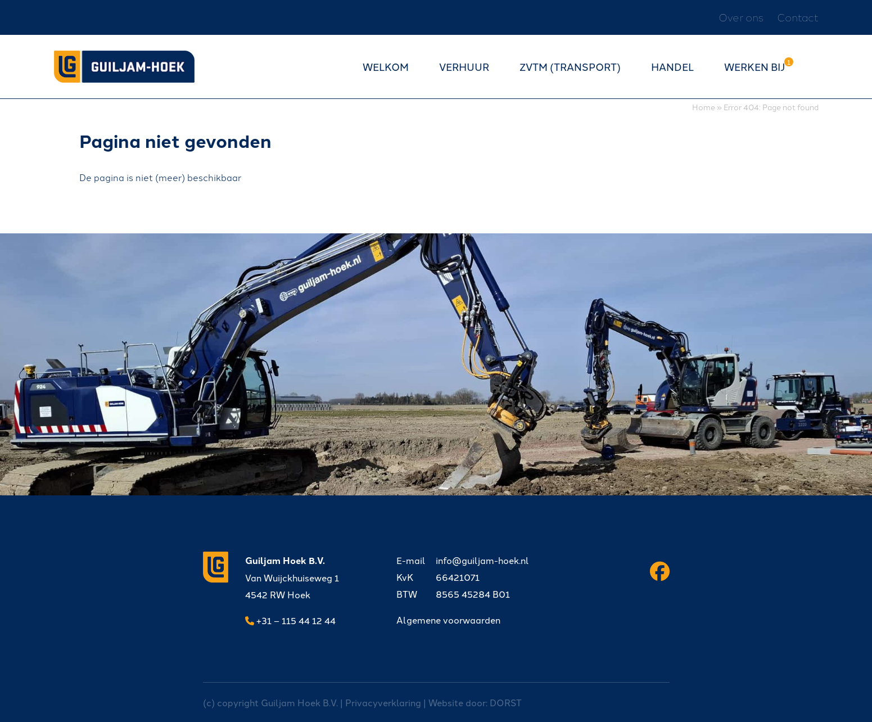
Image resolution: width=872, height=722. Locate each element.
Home (703, 106)
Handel (672, 66)
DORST (506, 702)
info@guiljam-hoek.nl (462, 560)
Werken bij (754, 66)
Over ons (741, 17)
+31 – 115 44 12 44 (290, 620)
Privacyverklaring (383, 702)
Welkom (386, 66)
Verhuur (464, 66)
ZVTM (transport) (570, 66)
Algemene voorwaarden (448, 619)
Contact (798, 17)
